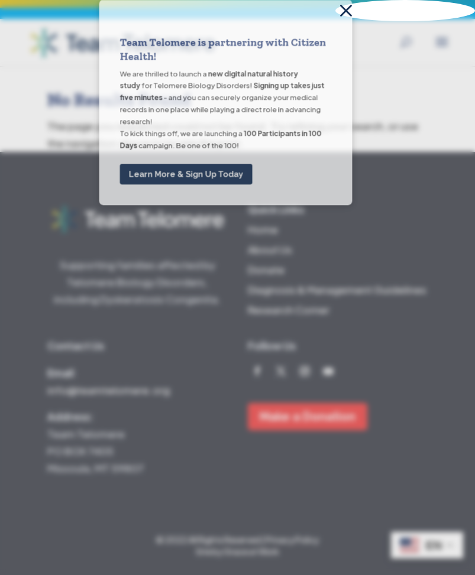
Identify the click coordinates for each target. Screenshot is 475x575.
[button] (405, 10)
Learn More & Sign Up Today (186, 56)
